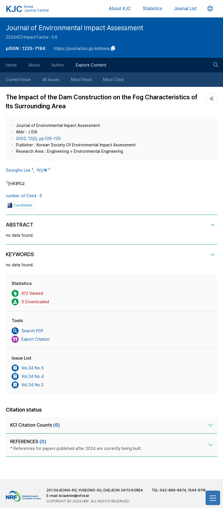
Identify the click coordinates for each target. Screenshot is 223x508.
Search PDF (28, 330)
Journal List (185, 8)
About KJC (120, 8)
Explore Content (91, 65)
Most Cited (113, 79)
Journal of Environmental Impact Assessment (74, 28)
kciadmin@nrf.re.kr (74, 496)
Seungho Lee (18, 170)
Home (11, 65)
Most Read (81, 79)
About (34, 65)
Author (57, 65)
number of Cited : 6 (24, 195)
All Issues (51, 79)
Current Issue (18, 79)
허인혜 (42, 170)
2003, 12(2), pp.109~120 (38, 138)
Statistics (152, 8)
